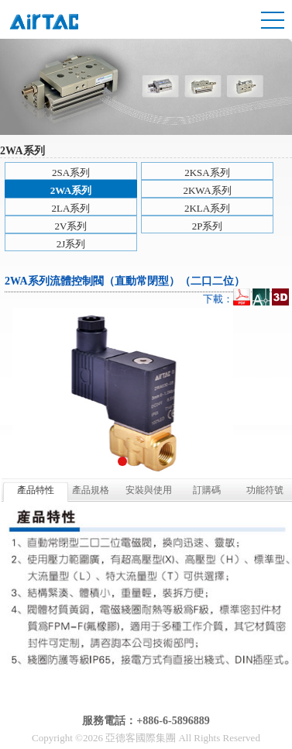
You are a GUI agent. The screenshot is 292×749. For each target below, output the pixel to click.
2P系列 (207, 226)
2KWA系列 (207, 190)
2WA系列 (70, 190)
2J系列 (71, 244)
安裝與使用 (148, 490)
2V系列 (71, 226)
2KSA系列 (207, 172)
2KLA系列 (207, 208)
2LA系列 (71, 208)
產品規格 (90, 490)
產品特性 (35, 490)
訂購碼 (207, 490)
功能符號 (264, 490)
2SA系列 (71, 172)
